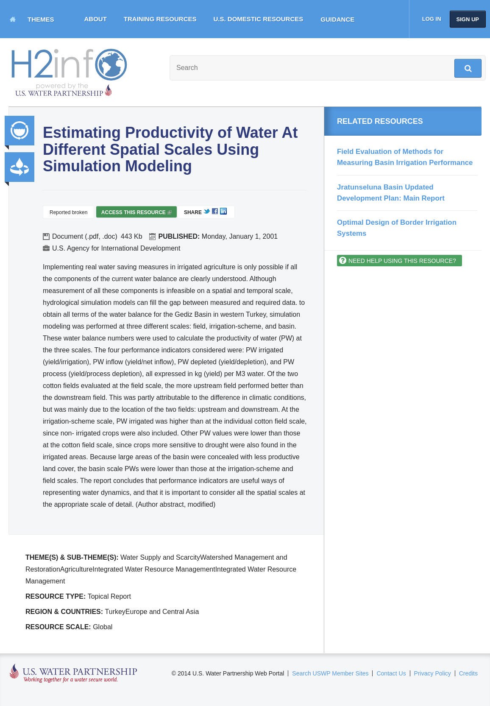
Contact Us (391, 673)
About (95, 18)
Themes (41, 19)
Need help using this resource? (402, 260)
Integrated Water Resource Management (19, 130)
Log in (431, 19)
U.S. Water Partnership (73, 673)
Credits (468, 673)
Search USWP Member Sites (330, 673)
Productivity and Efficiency (19, 167)
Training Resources (160, 18)
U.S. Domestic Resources (258, 18)
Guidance (337, 19)
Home (12, 19)
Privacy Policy (432, 673)
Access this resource (136, 213)
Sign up (468, 19)
